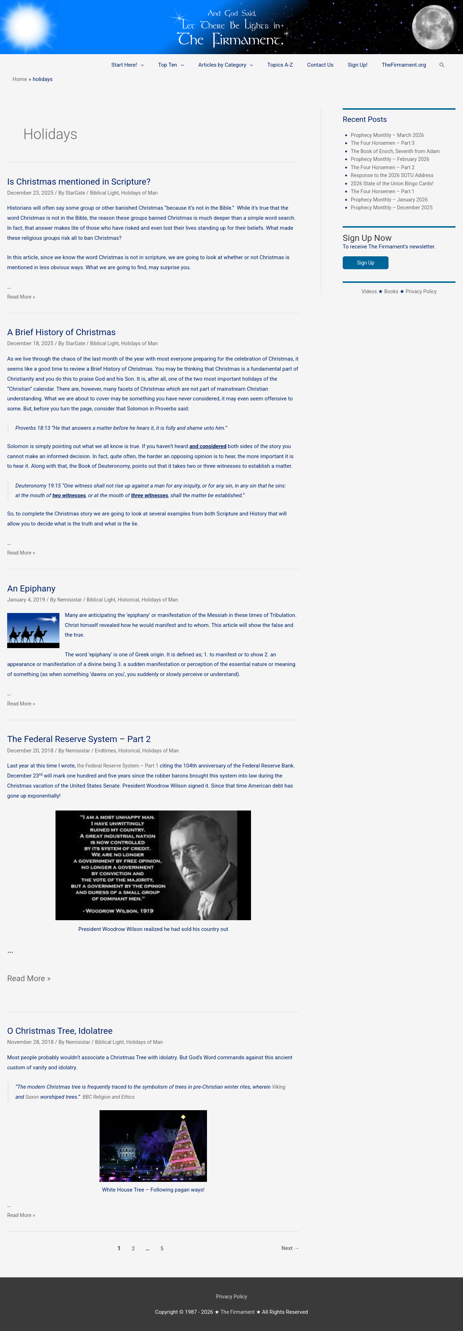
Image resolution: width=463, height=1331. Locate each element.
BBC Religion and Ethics (111, 1097)
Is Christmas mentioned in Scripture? (83, 181)
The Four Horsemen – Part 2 (385, 167)
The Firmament (238, 1311)
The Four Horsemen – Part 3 (385, 143)
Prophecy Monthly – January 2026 (392, 199)
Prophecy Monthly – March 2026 (390, 135)
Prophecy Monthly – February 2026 (392, 159)
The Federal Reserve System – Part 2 (83, 738)
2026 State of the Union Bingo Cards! (395, 183)
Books (390, 291)
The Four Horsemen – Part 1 (385, 191)
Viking (279, 1087)
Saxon (32, 1097)
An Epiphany (32, 588)
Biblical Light (106, 193)
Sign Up (366, 263)
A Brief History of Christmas (64, 332)
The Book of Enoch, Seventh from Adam (398, 151)
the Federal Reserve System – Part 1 (120, 765)
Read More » (22, 297)
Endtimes (107, 750)
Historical (132, 599)
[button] (441, 65)
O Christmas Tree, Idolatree (63, 1030)
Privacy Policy (422, 291)
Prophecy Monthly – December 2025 (394, 207)
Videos (368, 291)
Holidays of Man (143, 193)
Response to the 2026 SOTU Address (395, 175)
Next (289, 1247)
